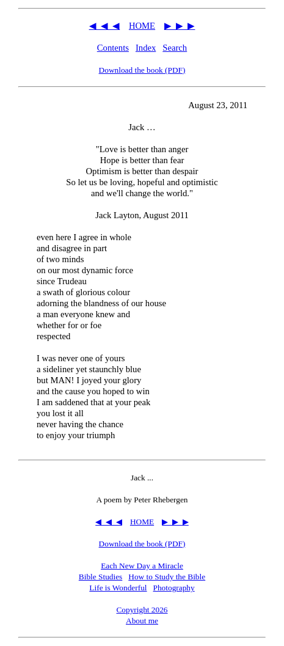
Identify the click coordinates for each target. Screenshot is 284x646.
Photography (174, 587)
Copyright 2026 (141, 609)
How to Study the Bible (166, 576)
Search (174, 48)
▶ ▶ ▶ (179, 26)
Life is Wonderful (118, 587)
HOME (142, 26)
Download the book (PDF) (142, 70)
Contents (113, 48)
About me (142, 620)
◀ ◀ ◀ (104, 26)
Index (146, 48)
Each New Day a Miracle (142, 565)
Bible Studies (100, 576)
